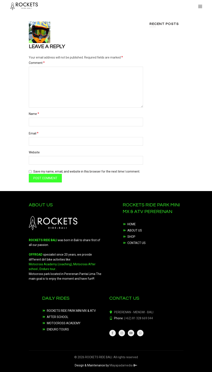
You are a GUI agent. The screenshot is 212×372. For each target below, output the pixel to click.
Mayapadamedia (123, 365)
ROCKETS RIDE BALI (98, 357)
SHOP (131, 236)
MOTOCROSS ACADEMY (64, 323)
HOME (131, 224)
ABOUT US (134, 230)
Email (33, 133)
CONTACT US (136, 243)
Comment (37, 63)
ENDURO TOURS (58, 329)
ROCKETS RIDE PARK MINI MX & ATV (71, 310)
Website (34, 152)
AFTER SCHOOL (57, 317)
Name (34, 114)
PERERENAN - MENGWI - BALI (133, 312)
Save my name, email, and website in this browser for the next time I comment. (86, 171)
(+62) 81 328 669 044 (138, 318)
